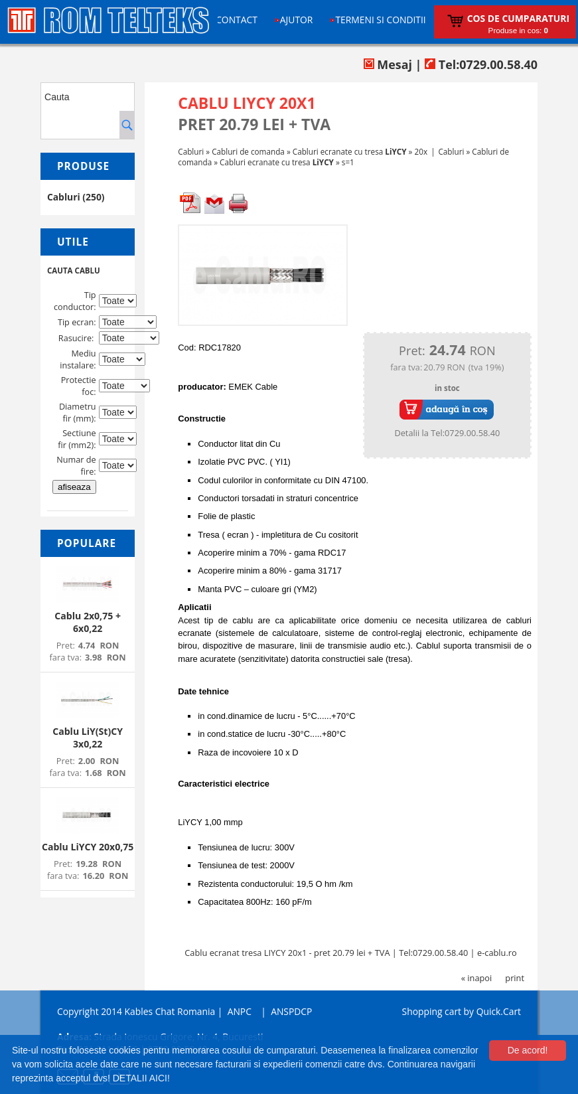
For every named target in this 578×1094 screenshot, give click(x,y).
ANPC (240, 1011)
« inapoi (476, 978)
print (514, 978)
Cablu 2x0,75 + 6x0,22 (87, 622)
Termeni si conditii (380, 19)
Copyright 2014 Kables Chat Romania (136, 1011)
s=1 (348, 162)
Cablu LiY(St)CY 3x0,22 (87, 737)
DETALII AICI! (141, 1078)
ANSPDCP (291, 1011)
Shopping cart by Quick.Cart (461, 1011)
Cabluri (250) (76, 197)
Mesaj (388, 64)
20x (420, 151)
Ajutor (296, 19)
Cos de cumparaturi (518, 18)
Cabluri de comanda (248, 151)
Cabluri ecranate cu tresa (350, 151)
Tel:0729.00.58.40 (481, 64)
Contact (236, 19)
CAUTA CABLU (73, 270)
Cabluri (191, 151)
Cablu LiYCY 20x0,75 (87, 846)
